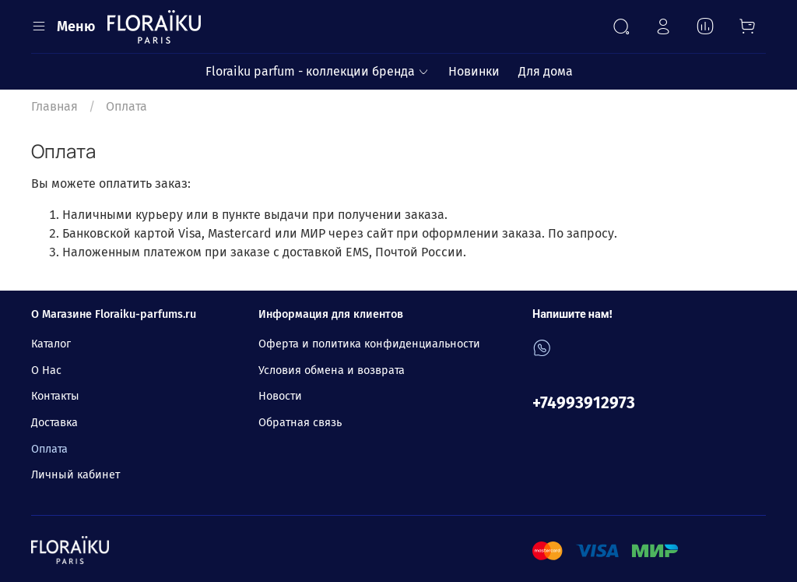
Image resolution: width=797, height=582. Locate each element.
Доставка (54, 422)
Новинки (474, 71)
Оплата (49, 449)
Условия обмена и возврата (331, 370)
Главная (54, 106)
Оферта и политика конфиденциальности (369, 344)
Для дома (545, 71)
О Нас (46, 370)
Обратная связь (300, 422)
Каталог (51, 344)
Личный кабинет (75, 474)
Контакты (55, 396)
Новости (280, 396)
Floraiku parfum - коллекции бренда (317, 71)
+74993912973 (583, 403)
